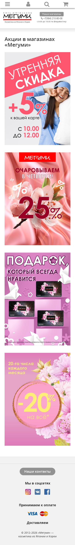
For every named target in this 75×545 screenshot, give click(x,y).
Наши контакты (37, 471)
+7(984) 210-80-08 (51, 18)
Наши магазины (51, 14)
